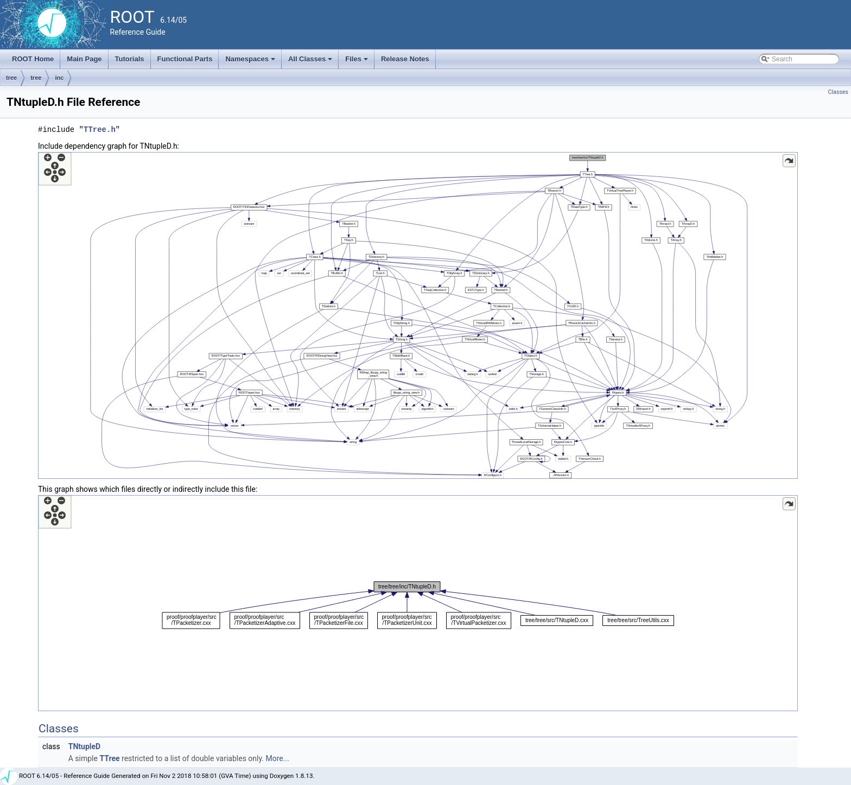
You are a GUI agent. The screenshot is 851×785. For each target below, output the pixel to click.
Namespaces (251, 62)
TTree (109, 758)
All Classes (311, 62)
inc (59, 77)
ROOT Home (33, 59)
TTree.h (100, 129)
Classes (838, 92)
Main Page (84, 59)
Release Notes (405, 59)
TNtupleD (84, 746)
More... (277, 758)
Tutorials (129, 59)
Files (357, 62)
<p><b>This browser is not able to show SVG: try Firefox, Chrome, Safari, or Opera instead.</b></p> (418, 315)
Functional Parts (185, 59)
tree (11, 77)
